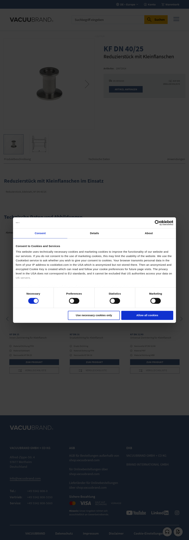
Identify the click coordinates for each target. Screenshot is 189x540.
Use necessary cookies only (94, 315)
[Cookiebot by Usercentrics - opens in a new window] (157, 222)
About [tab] (149, 233)
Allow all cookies (147, 315)
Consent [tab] (40, 233)
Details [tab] (94, 233)
